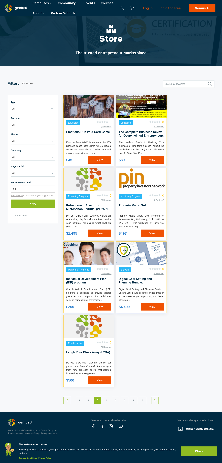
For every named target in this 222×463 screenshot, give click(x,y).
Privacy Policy (44, 458)
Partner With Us (63, 13)
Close (199, 451)
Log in (148, 8)
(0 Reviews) (106, 127)
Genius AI (202, 8)
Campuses (42, 3)
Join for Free (171, 8)
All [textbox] (13, 108)
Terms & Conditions (28, 458)
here (55, 433)
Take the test (17, 195)
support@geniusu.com (200, 428)
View (100, 159)
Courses (107, 3)
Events (90, 3)
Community (68, 3)
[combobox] (33, 108)
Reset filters (21, 215)
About (38, 13)
